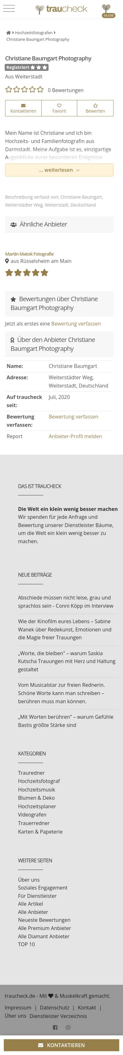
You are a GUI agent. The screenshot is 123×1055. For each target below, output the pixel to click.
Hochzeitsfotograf (39, 781)
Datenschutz (54, 1007)
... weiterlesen (56, 169)
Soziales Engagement (42, 887)
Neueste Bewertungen (44, 919)
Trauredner (31, 772)
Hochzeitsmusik (36, 789)
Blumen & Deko (36, 797)
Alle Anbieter (33, 912)
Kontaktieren (23, 109)
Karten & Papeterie (40, 831)
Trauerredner (34, 823)
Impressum (18, 1007)
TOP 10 (26, 944)
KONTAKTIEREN (61, 1045)
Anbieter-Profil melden (75, 436)
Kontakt (87, 1007)
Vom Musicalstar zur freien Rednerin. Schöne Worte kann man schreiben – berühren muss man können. (61, 692)
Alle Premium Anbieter (44, 928)
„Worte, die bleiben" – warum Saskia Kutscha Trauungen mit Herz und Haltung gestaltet (66, 661)
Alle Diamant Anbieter (43, 936)
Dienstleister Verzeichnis (58, 1016)
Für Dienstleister (37, 895)
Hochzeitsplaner (37, 806)
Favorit (59, 109)
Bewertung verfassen (76, 323)
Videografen (32, 814)
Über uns (28, 879)
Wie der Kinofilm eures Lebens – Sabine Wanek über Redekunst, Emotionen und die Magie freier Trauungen (64, 629)
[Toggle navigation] (9, 8)
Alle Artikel (30, 903)
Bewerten (95, 109)
